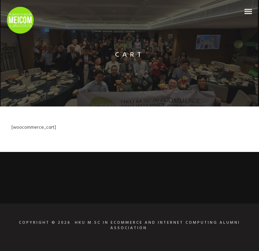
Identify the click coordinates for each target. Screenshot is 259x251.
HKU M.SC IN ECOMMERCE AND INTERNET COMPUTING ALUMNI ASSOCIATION (157, 225)
